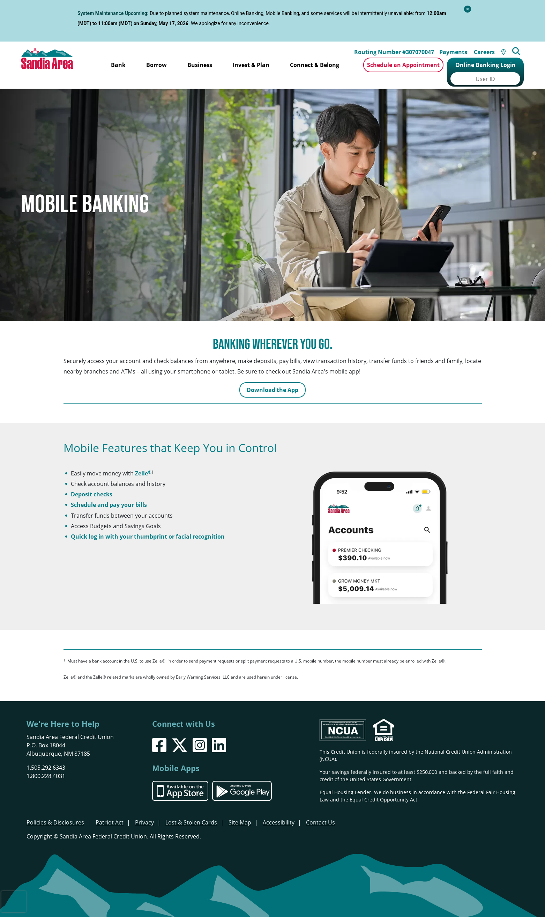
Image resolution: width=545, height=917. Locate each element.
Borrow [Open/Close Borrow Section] (156, 65)
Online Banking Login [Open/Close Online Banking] (485, 65)
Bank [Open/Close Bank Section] (118, 65)
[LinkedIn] (219, 734)
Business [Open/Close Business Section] (199, 65)
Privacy (144, 811)
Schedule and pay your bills (109, 494)
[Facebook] (159, 734)
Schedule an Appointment (403, 65)
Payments (456, 49)
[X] (179, 734)
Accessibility (278, 811)
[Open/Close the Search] (520, 48)
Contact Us (320, 811)
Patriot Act (110, 811)
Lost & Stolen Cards (191, 811)
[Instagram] (200, 734)
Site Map (240, 811)
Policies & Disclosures (55, 811)
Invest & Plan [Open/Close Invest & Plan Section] (251, 65)
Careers (487, 49)
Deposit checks (91, 483)
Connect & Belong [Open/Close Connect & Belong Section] (314, 65)
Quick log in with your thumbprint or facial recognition (148, 525)
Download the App (272, 379)
